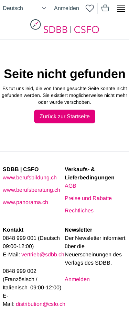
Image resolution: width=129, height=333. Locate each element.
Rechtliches (79, 210)
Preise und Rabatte (88, 198)
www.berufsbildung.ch (30, 177)
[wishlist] (89, 8)
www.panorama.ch (25, 202)
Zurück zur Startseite (65, 116)
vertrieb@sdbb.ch (42, 254)
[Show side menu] (121, 8)
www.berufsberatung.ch (31, 190)
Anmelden (66, 8)
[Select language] (25, 8)
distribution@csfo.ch (40, 304)
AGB (70, 186)
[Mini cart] (105, 8)
